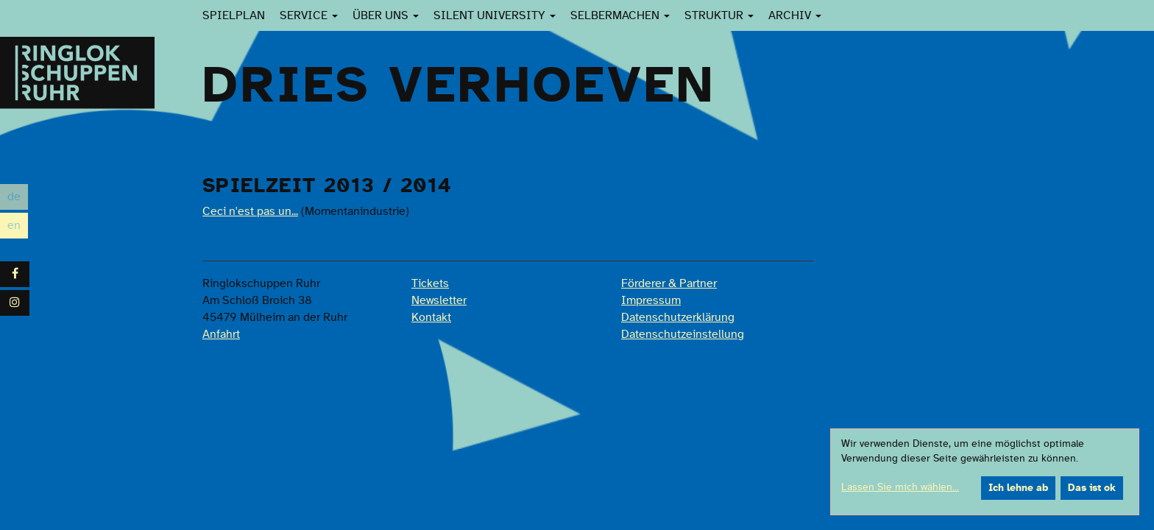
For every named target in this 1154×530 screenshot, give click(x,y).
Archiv (794, 15)
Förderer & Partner (669, 283)
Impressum (651, 300)
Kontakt (431, 317)
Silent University (494, 15)
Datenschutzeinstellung (682, 334)
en (17, 225)
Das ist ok (1092, 488)
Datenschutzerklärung (677, 317)
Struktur (719, 15)
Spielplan (233, 15)
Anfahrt (221, 334)
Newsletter (439, 300)
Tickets (430, 283)
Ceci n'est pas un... (250, 211)
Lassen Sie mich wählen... (900, 487)
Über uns (386, 15)
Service (309, 15)
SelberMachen (620, 15)
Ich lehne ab (1018, 488)
